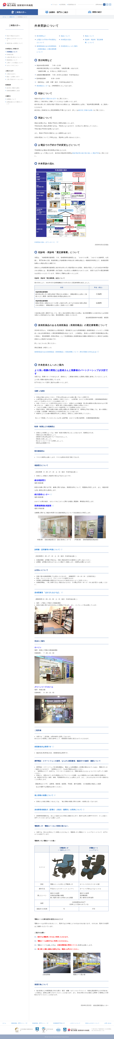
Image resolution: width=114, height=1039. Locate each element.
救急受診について (12, 60)
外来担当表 (10, 54)
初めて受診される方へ (49, 98)
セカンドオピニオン (13, 65)
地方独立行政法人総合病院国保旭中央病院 (18, 4)
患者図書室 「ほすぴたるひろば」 (47, 592)
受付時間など (41, 36)
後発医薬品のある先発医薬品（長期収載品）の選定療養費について (46, 49)
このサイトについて (75, 1023)
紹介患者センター (41, 494)
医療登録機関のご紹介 (13, 90)
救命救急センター (43, 86)
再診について (89, 36)
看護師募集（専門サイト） (18, 1023)
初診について (65, 36)
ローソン (37, 647)
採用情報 (63, 4)
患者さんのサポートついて (92, 1023)
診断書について (11, 99)
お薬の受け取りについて (14, 57)
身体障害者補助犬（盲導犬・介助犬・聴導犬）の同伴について (58, 810)
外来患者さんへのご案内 (69, 46)
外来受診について (12, 52)
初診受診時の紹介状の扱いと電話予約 (85, 153)
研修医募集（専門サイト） (39, 1023)
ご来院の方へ (11, 17)
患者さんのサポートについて (15, 39)
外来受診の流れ (66, 39)
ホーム (4, 17)
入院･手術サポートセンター (15, 79)
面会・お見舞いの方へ (13, 76)
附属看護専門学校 (58, 1023)
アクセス (55, 4)
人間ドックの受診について (15, 62)
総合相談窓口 (40, 480)
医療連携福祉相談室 (42, 506)
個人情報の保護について (43, 795)
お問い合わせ (107, 1023)
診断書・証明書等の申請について (47, 549)
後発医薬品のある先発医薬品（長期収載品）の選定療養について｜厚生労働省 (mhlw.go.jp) (65, 352)
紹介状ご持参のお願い (86, 110)
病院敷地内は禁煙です (42, 747)
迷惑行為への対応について (15, 43)
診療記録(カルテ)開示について (14, 103)
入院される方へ (11, 74)
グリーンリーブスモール (43, 687)
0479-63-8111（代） (99, 1030)
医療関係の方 (72, 4)
